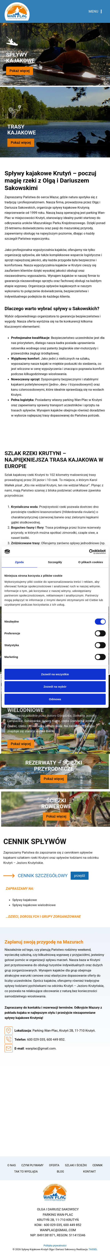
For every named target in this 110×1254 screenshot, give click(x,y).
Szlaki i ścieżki (76, 1165)
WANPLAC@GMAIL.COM (58, 1230)
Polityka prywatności (55, 1245)
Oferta (54, 1165)
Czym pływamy (32, 1165)
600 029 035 (36, 1039)
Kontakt (89, 1171)
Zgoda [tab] (19, 562)
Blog (60, 1171)
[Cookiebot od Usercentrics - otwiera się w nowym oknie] (89, 551)
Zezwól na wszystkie (55, 674)
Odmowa (55, 699)
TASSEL (93, 1249)
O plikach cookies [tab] (90, 562)
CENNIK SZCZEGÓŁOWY (29, 889)
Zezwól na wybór (54, 686)
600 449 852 (55, 1039)
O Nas (11, 1165)
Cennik (97, 1165)
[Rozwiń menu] (96, 11)
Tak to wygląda (26, 1171)
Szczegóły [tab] (55, 562)
